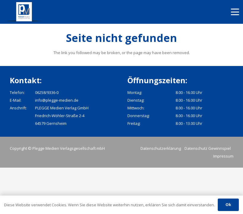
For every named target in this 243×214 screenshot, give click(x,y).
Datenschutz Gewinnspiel (207, 148)
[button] (235, 12)
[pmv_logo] (24, 12)
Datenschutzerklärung (161, 148)
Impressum (223, 156)
